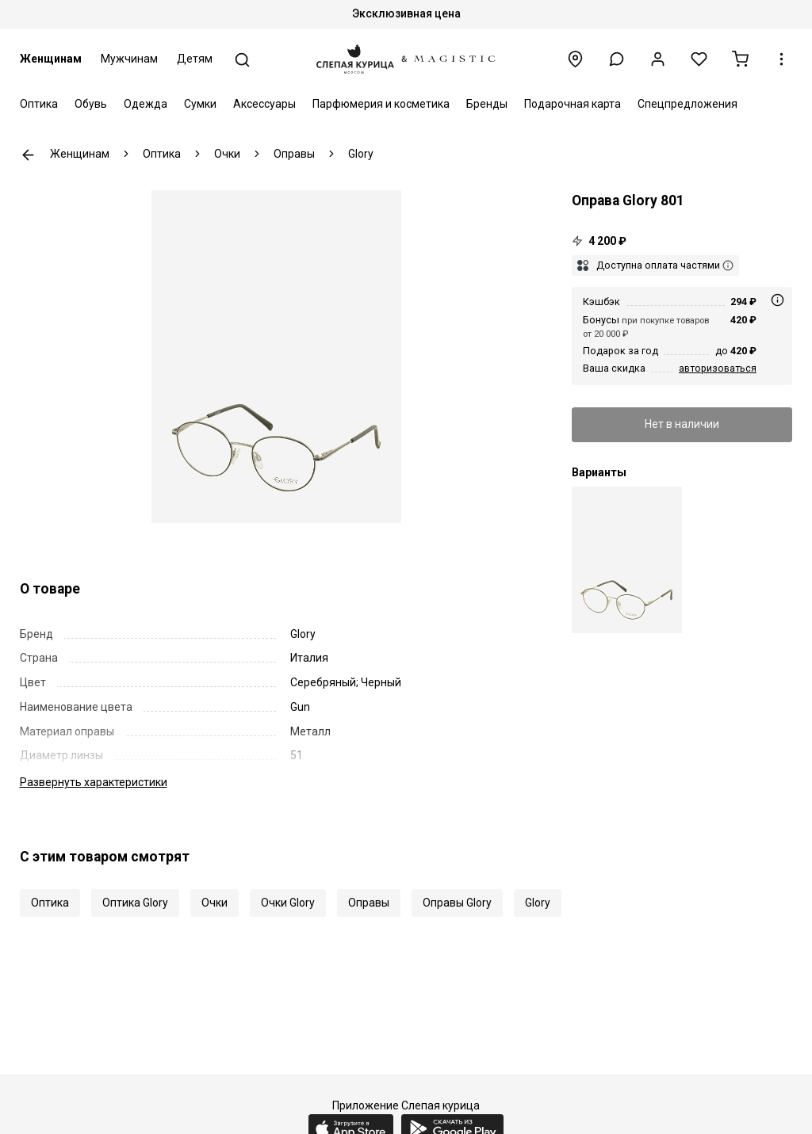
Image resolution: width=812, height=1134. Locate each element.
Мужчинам (129, 58)
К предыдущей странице (28, 155)
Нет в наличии (682, 424)
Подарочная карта (572, 103)
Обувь (91, 103)
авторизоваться (717, 368)
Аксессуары (264, 103)
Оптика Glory (135, 902)
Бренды (487, 103)
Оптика (39, 103)
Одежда (145, 103)
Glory (537, 902)
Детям (195, 58)
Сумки (200, 103)
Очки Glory (288, 902)
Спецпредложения (687, 103)
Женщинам (51, 58)
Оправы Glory (457, 902)
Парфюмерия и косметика (381, 103)
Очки (214, 902)
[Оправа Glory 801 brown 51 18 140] (627, 560)
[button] (616, 59)
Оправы (368, 902)
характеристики (93, 782)
